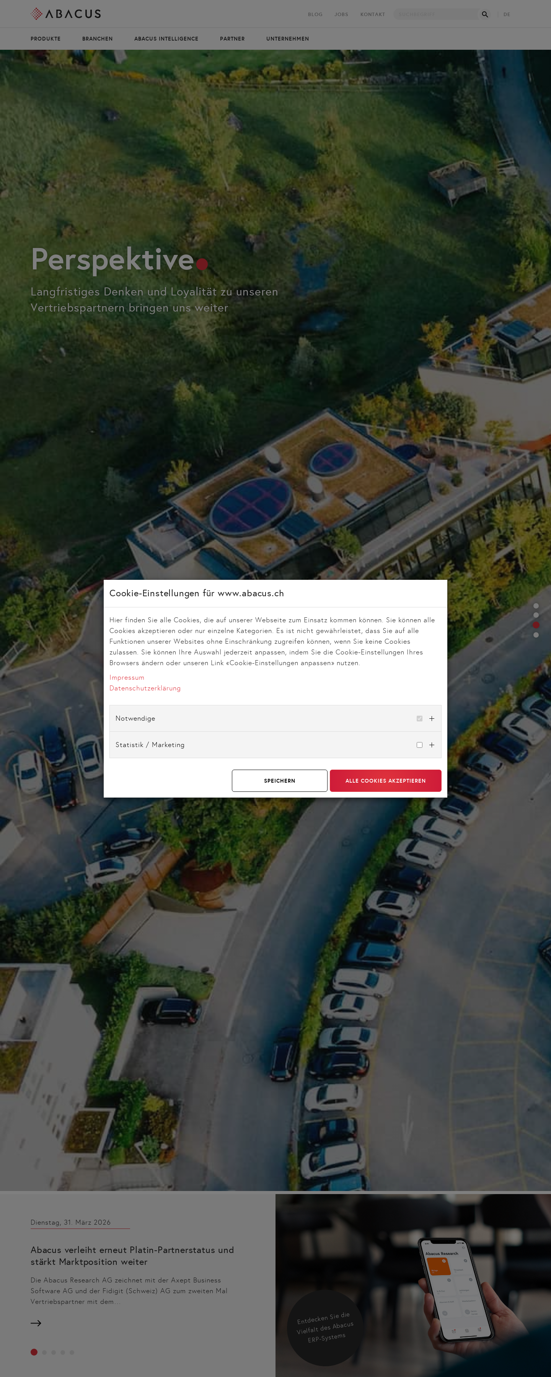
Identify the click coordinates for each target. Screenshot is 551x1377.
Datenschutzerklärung (145, 688)
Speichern (279, 780)
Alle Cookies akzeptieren (386, 780)
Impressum (127, 677)
